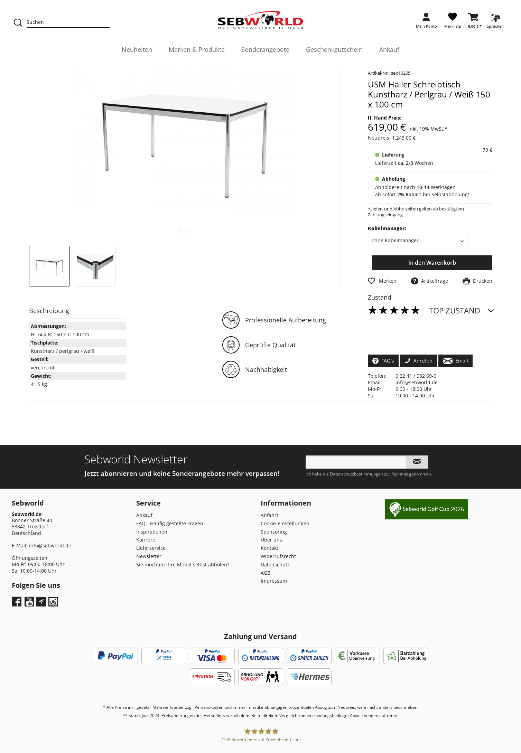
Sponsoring (274, 531)
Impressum (274, 580)
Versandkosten (209, 707)
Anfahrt (269, 515)
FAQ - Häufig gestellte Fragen (169, 523)
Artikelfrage (429, 280)
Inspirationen (151, 531)
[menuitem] (426, 22)
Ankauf (144, 515)
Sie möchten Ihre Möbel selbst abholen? (182, 564)
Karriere (145, 539)
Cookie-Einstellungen (285, 523)
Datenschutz (275, 564)
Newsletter (148, 556)
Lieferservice (151, 548)
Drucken (477, 280)
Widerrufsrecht (278, 556)
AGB (265, 573)
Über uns (271, 539)
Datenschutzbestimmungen (356, 474)
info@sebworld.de (417, 382)
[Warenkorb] (474, 22)
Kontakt (269, 548)
